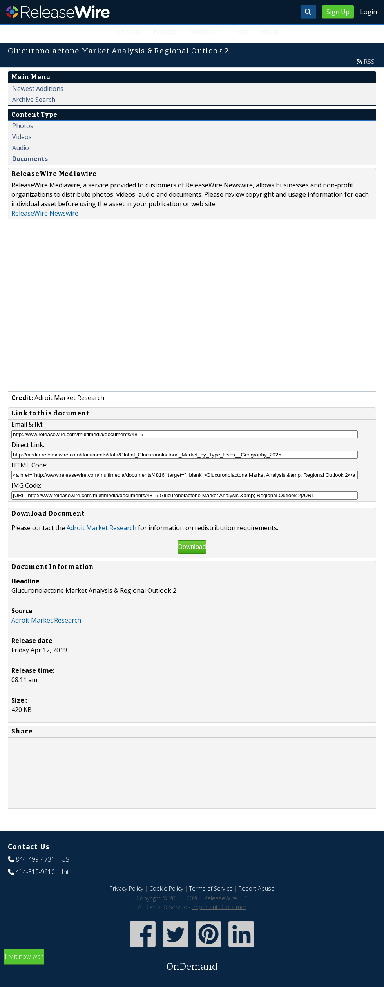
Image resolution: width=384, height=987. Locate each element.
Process (165, 31)
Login (368, 11)
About (270, 31)
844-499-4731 (35, 859)
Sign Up (338, 11)
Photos (22, 125)
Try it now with (192, 963)
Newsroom (205, 31)
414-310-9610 (35, 871)
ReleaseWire (58, 12)
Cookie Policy (166, 888)
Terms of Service (211, 888)
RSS (369, 61)
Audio (20, 147)
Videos (22, 136)
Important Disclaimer (219, 907)
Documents (30, 158)
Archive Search (33, 99)
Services (129, 31)
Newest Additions (37, 88)
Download (192, 546)
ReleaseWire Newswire (44, 213)
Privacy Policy (126, 888)
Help (241, 31)
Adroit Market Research (101, 527)
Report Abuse (257, 888)
